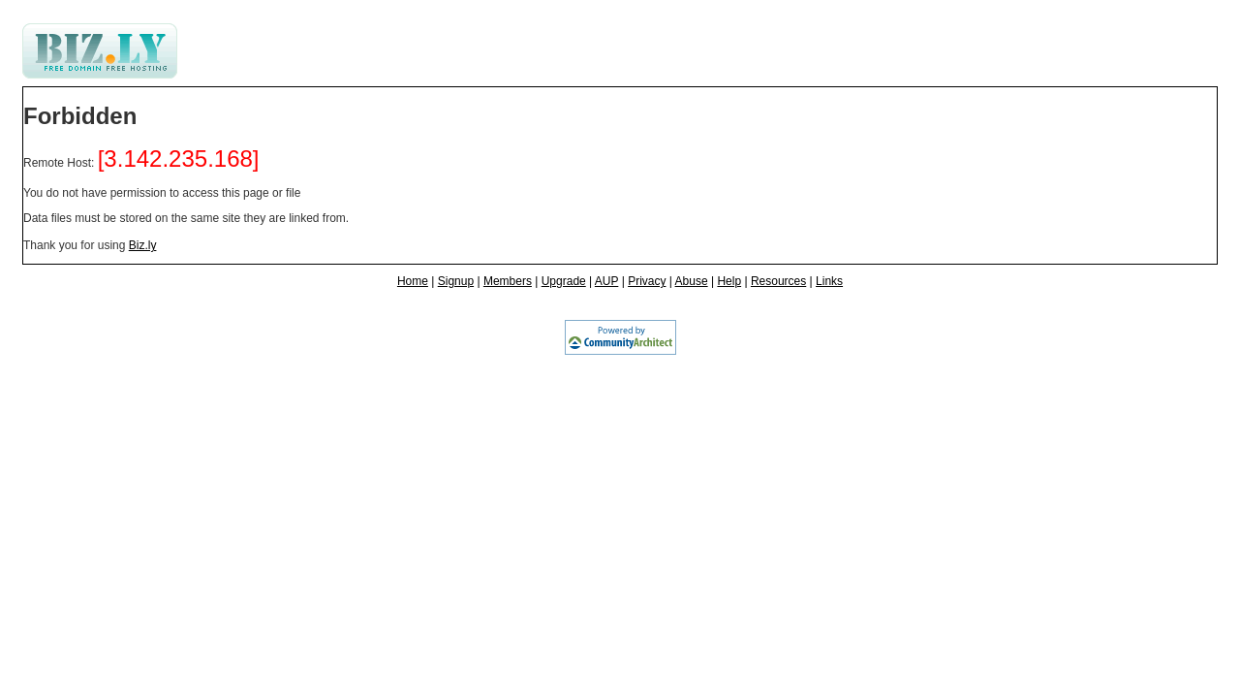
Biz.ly (143, 245)
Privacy (647, 281)
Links (829, 281)
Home (412, 281)
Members (507, 281)
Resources (778, 281)
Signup (456, 281)
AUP (606, 281)
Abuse (691, 281)
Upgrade (564, 281)
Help (729, 281)
